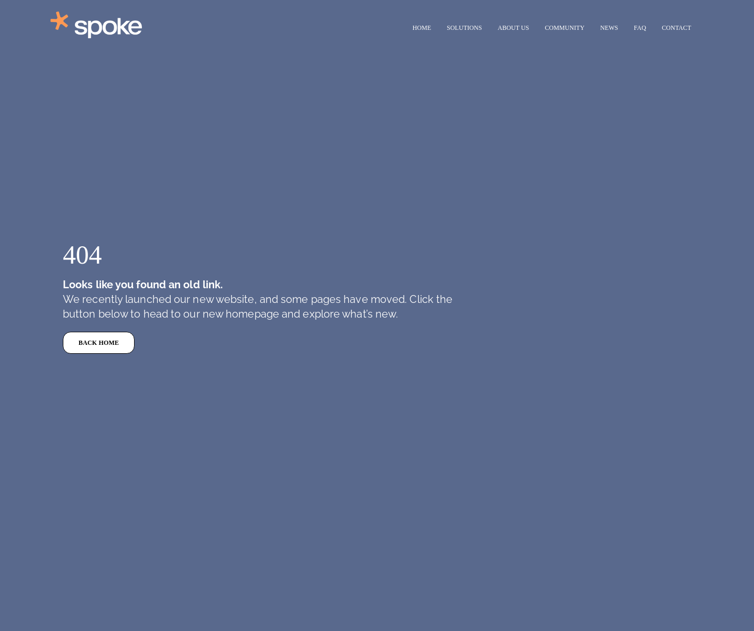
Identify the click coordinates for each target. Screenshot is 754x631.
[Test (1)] (110, 10)
